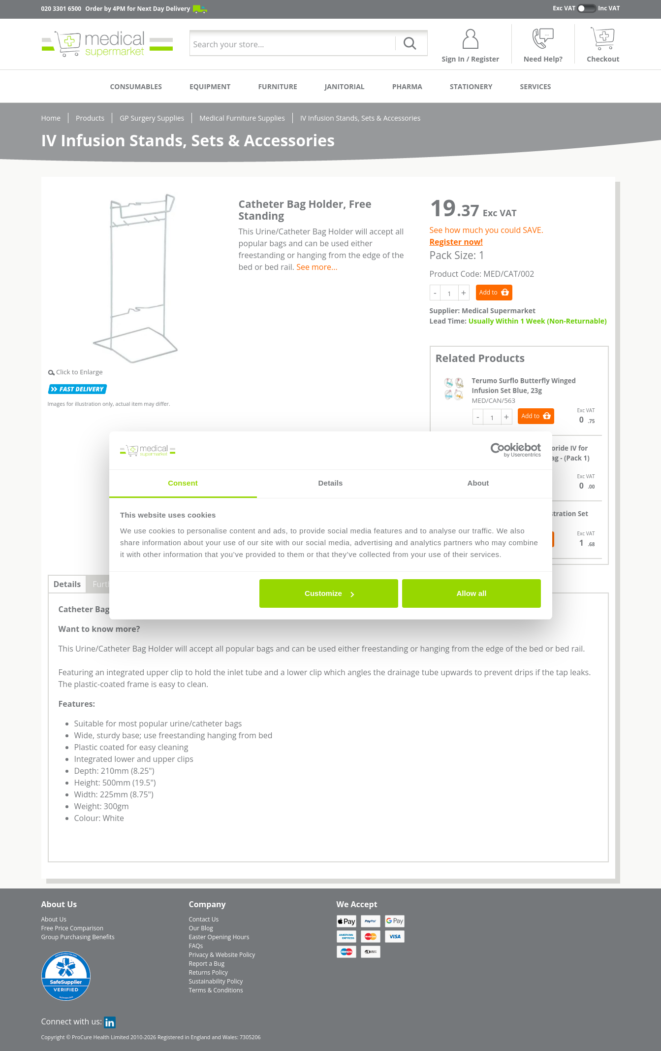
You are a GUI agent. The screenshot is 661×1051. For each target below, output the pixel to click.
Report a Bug (206, 963)
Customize (329, 593)
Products (90, 118)
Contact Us (204, 919)
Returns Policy (208, 972)
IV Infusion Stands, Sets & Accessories (360, 118)
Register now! (456, 241)
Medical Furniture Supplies (242, 118)
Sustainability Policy (216, 981)
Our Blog (201, 928)
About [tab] (478, 483)
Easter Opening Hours (219, 937)
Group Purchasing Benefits (78, 937)
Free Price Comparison (72, 928)
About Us (53, 919)
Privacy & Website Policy (222, 955)
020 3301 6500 (61, 8)
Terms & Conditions (216, 990)
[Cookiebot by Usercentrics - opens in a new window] (498, 450)
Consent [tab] (183, 483)
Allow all (472, 593)
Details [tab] (330, 483)
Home (51, 118)
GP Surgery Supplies (152, 118)
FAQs (196, 946)
